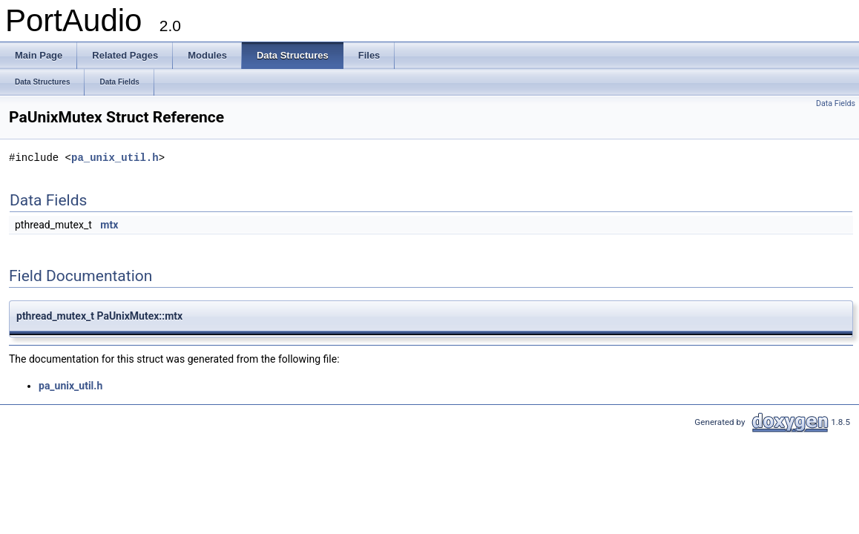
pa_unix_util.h (115, 158)
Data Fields (835, 103)
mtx (109, 225)
